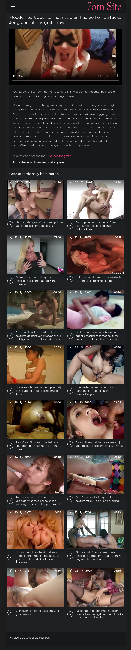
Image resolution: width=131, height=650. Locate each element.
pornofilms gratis (60, 156)
